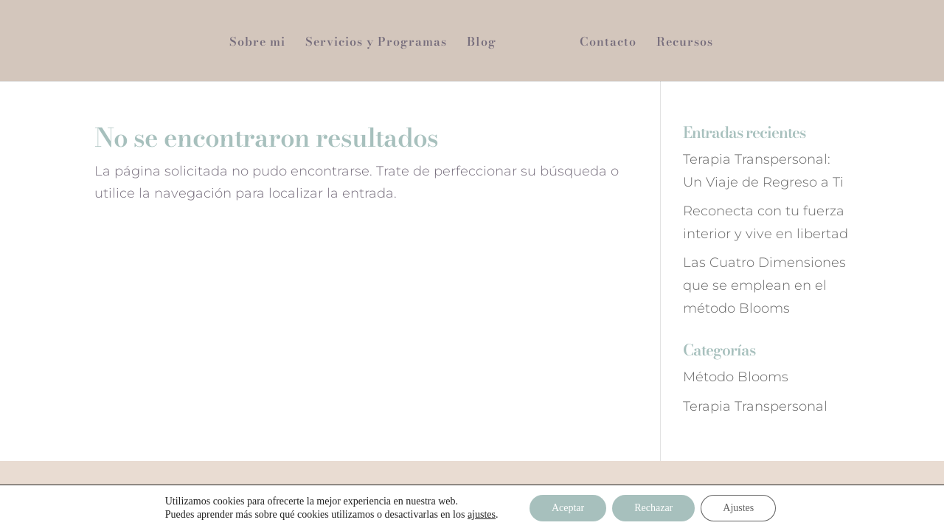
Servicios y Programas (376, 43)
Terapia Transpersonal (755, 406)
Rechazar (653, 507)
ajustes (482, 514)
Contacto (608, 43)
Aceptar (568, 507)
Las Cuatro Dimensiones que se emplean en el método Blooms (764, 285)
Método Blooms (735, 377)
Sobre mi (257, 43)
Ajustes (738, 507)
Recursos (684, 43)
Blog (481, 43)
